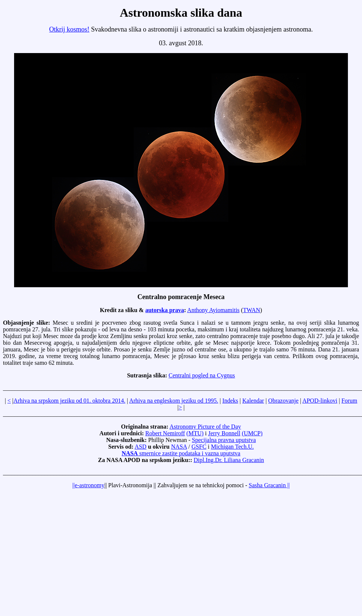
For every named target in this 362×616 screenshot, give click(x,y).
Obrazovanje (283, 400)
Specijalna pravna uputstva (224, 440)
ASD (141, 446)
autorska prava (164, 310)
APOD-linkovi (319, 400)
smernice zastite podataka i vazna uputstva (181, 453)
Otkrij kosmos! (69, 29)
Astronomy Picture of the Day (205, 426)
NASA (179, 446)
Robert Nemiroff (165, 433)
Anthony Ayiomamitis (213, 310)
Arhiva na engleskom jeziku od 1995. (173, 400)
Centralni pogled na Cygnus (201, 375)
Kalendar (253, 400)
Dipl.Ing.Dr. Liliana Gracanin (229, 460)
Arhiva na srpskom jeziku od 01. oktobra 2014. (69, 400)
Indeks (230, 400)
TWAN (251, 310)
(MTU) (195, 433)
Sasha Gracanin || (269, 485)
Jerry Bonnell (224, 433)
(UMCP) (252, 433)
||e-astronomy (88, 485)
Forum (350, 400)
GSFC (198, 446)
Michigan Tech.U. (232, 446)
